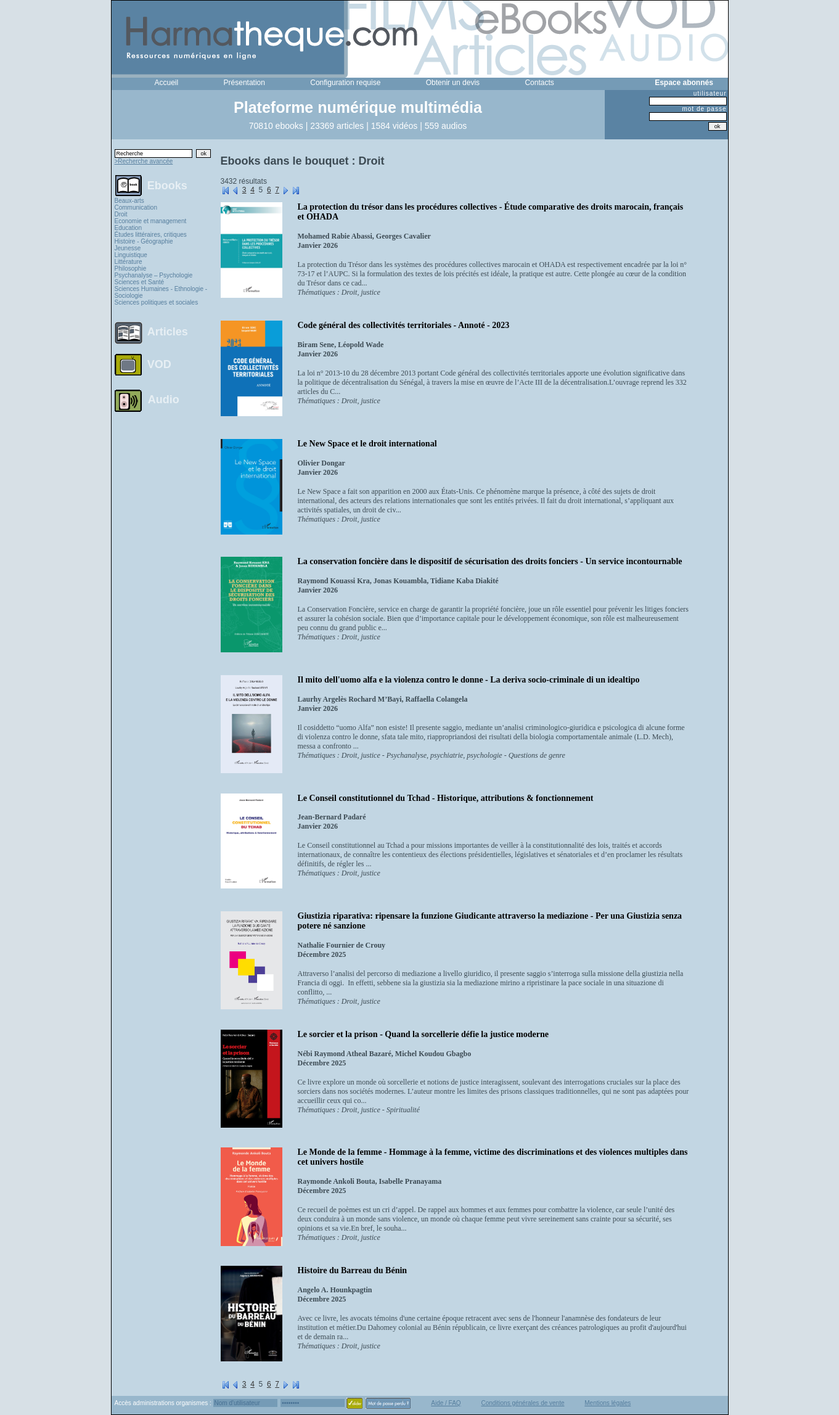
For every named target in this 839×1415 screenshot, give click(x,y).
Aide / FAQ (445, 1403)
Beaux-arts (129, 200)
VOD (159, 364)
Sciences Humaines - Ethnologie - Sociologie (161, 292)
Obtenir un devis (453, 82)
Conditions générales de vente (522, 1403)
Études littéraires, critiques (151, 234)
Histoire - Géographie (144, 241)
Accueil (167, 82)
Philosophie (131, 268)
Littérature (128, 261)
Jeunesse (128, 248)
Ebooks (167, 185)
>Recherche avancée (144, 161)
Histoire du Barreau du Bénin (352, 1270)
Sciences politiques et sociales (156, 302)
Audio (163, 399)
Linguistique (131, 255)
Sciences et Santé (140, 282)
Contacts (539, 82)
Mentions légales (607, 1403)
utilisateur (710, 93)
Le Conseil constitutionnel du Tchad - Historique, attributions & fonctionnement (446, 798)
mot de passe (704, 108)
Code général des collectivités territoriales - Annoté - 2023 (404, 325)
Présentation (244, 82)
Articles (167, 332)
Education (128, 227)
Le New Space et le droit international (367, 443)
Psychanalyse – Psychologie (154, 275)
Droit (121, 214)
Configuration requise (345, 82)
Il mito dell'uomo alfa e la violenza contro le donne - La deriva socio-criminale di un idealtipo (469, 679)
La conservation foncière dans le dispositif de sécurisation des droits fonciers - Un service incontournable (490, 561)
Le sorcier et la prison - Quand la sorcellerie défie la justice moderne (423, 1034)
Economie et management (151, 221)
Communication (136, 207)
